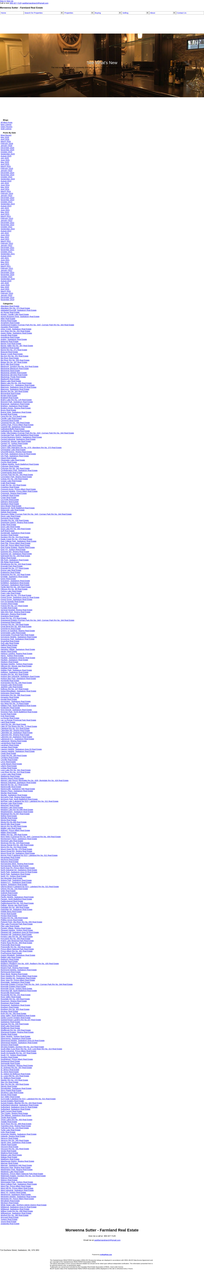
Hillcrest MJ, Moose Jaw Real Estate (16, 666)
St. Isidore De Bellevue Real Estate (15, 1074)
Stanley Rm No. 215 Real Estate (14, 1080)
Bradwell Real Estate (9, 398)
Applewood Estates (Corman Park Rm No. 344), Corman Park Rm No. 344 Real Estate (37, 325)
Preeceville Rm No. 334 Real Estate (16, 947)
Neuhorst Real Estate (10, 859)
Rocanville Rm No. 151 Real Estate (16, 995)
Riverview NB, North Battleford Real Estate (19, 991)
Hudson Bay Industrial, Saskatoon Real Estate (20, 676)
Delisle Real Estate (9, 512)
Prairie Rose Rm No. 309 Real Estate (16, 943)
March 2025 (6, 166)
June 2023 (5, 210)
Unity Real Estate (8, 1132)
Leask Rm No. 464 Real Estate (14, 755)
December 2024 (7, 173)
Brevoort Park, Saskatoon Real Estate (17, 402)
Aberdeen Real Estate (10, 306)
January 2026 (6, 146)
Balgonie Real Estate (9, 341)
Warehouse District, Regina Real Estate (17, 1161)
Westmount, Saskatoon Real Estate (16, 1194)
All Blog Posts (6, 122)
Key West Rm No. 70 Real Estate (15, 703)
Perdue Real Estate (9, 916)
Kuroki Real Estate (8, 714)
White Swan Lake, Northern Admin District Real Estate (24, 1205)
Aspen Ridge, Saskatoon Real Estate (16, 333)
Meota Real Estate (8, 820)
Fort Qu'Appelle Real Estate (12, 602)
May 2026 (5, 137)
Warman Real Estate (9, 1163)
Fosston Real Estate (9, 604)
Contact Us (181, 13)
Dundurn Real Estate (9, 535)
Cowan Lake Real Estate (11, 481)
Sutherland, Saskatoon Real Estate (15, 1109)
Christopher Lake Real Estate (13, 450)
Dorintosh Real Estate (10, 518)
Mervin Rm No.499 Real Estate (14, 826)
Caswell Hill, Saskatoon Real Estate (16, 427)
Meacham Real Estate (10, 805)
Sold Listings (6, 129)
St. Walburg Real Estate (11, 1078)
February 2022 (7, 243)
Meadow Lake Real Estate (12, 807)
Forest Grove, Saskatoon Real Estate (16, 599)
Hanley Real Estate (9, 651)
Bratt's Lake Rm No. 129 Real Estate (16, 400)
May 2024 (5, 187)
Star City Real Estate (9, 1082)
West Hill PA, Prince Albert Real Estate (17, 1188)
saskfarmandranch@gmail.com (107, 1240)
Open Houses (6, 127)
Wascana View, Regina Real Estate (16, 1167)
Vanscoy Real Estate (9, 1138)
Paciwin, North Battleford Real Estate (16, 899)
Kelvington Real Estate (10, 693)
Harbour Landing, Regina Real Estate (16, 654)
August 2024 (6, 181)
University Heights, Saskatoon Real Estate (18, 1134)
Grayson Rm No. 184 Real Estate (15, 624)
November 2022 (7, 225)
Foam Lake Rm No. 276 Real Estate (16, 595)
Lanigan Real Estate (9, 747)
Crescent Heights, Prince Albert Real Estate (19, 491)
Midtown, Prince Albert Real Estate (15, 830)
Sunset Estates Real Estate (12, 1101)
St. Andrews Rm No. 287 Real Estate (16, 1068)
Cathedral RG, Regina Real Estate (15, 431)
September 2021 (8, 254)
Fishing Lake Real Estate (11, 591)
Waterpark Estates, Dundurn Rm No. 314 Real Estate (23, 1176)
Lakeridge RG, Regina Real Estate (15, 730)
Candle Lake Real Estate (11, 418)
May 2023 (5, 212)
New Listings (6, 125)
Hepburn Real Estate (9, 662)
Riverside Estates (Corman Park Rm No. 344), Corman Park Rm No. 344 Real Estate (37, 984)
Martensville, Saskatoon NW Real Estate (18, 789)
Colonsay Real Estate (10, 466)
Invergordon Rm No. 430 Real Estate (16, 683)
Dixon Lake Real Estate (11, 516)
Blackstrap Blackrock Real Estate (15, 368)
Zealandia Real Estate (10, 1224)
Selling (125, 13)
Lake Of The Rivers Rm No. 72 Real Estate (19, 726)
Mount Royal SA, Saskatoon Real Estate (18, 853)
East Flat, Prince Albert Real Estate (15, 543)
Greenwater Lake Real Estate (13, 633)
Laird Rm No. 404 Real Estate (13, 724)
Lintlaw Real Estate (9, 768)
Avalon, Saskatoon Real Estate (14, 339)
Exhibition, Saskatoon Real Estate (15, 583)
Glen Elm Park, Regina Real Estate (15, 612)
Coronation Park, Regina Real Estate (16, 477)
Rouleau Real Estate (9, 1011)
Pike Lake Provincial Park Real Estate (17, 924)
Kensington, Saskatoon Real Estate (16, 701)
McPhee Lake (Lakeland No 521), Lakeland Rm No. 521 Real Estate (29, 801)
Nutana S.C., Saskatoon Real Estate (16, 882)
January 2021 (6, 270)
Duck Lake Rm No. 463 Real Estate (16, 529)
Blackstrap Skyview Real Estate (14, 375)
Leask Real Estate (8, 753)
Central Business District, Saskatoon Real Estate (21, 437)
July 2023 (5, 208)
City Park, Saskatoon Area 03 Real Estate (18, 454)
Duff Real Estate (7, 531)
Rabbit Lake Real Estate (11, 957)
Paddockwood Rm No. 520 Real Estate (17, 903)
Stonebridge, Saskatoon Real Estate (16, 1088)
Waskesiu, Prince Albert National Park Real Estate (22, 1174)
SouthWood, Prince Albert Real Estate (17, 1059)
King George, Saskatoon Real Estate (16, 710)
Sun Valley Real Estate (10, 1097)
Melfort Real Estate (9, 816)
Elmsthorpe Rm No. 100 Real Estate (16, 564)
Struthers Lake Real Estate (12, 1093)
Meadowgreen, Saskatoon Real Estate (17, 812)
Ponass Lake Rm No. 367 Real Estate (17, 936)
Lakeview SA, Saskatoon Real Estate (16, 737)
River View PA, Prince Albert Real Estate (18, 980)
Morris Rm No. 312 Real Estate (14, 847)
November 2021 (7, 250)
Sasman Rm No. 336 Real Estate (15, 1024)
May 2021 (5, 262)
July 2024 (5, 183)
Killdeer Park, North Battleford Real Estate (18, 706)
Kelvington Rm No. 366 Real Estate (16, 695)
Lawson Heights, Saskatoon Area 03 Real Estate (21, 749)
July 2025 (5, 158)
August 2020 (6, 281)
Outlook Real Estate (9, 893)
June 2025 (5, 160)
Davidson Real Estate (10, 504)
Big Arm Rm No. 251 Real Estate (14, 356)
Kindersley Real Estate (10, 708)
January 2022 (6, 245)
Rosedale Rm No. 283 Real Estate (15, 999)
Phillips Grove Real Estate (12, 920)
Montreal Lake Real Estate (12, 841)
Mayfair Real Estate (9, 793)
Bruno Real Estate (8, 410)
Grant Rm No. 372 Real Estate (14, 618)
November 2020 (7, 275)
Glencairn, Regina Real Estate (13, 614)
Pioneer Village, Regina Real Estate (16, 928)
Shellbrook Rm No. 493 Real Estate (16, 1030)
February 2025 (7, 168)
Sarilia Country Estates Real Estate (15, 1018)
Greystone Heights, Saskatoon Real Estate (19, 637)
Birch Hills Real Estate (10, 364)
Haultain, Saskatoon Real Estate (14, 660)
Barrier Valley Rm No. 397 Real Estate (17, 346)
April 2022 (5, 239)
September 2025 (8, 154)
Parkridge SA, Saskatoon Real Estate (16, 909)
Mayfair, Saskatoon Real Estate (14, 795)
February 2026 (7, 144)
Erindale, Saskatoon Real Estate (14, 577)
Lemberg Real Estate (10, 758)
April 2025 (5, 164)
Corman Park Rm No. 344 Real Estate (17, 475)
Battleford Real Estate (10, 348)
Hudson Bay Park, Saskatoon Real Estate (18, 678)
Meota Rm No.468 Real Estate (14, 822)
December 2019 (7, 297)
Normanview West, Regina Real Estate (17, 864)
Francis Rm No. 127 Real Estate (14, 606)
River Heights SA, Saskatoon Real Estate (18, 978)
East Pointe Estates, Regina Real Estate (18, 547)
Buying (98, 13)
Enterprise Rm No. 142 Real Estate (15, 574)
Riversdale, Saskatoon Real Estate (15, 982)
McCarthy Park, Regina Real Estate (16, 797)
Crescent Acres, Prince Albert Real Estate (18, 489)
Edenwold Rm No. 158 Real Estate (15, 556)
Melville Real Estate (9, 818)
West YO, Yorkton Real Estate (13, 1192)
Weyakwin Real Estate (10, 1201)
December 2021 (7, 248)
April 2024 (5, 189)
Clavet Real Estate (8, 458)
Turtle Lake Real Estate (11, 1130)
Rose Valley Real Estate (11, 997)
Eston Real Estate (8, 579)
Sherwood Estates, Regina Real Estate (17, 1032)
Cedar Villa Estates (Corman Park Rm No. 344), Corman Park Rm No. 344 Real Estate (37, 433)
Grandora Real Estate (10, 616)
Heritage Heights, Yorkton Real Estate (17, 664)
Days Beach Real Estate (11, 506)
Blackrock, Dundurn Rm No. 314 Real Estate (19, 366)
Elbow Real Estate (8, 558)
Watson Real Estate (9, 1180)
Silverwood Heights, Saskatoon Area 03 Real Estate (22, 1040)
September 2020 (8, 279)
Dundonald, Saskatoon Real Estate (15, 533)
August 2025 (6, 156)
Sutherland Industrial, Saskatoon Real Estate (20, 1105)
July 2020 (5, 283)
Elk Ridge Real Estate (10, 562)
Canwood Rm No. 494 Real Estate (15, 423)
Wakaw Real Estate (9, 1157)
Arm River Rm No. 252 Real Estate (15, 331)
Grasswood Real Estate (11, 622)
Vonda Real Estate (8, 1151)
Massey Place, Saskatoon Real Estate (17, 791)
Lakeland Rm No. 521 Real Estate (15, 728)
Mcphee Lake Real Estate (12, 803)
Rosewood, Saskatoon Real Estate (15, 1005)
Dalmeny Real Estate (10, 502)
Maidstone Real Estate (10, 776)
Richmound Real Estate (11, 972)
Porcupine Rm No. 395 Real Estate (15, 939)
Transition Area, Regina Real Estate (16, 1126)
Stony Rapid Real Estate (11, 1090)
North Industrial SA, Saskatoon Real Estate (19, 870)
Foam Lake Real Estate (11, 593)
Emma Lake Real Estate (11, 570)
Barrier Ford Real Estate (11, 344)
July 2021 (5, 258)
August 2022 (6, 231)
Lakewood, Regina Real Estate (14, 741)
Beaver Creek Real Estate (12, 354)
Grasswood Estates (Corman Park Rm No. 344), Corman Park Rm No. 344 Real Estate (37, 620)
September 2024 (8, 179)
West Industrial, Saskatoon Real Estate (17, 1190)
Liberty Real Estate (9, 766)
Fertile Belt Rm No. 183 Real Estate (16, 587)
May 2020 (5, 287)
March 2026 (6, 141)
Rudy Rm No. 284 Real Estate (13, 1013)
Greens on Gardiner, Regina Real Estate (18, 631)
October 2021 (6, 252)
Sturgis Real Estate (9, 1095)
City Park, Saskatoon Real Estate (15, 456)
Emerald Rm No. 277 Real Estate (15, 568)
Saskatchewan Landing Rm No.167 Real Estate (21, 1020)
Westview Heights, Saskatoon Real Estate (18, 1197)
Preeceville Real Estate (10, 945)
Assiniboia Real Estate (10, 337)
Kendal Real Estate (9, 699)
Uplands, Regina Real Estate (13, 1136)
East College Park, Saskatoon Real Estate (18, 541)
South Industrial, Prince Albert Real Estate (18, 1051)
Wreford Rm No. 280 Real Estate (14, 1215)
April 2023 (5, 214)
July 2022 (5, 233)
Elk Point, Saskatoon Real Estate (15, 560)
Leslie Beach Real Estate (11, 764)
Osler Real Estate (8, 891)
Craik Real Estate (8, 483)
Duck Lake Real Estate (10, 527)
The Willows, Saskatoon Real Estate (16, 1115)
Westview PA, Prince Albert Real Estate (17, 1199)
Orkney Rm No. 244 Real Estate (14, 889)
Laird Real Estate (8, 722)
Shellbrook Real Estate (10, 1028)
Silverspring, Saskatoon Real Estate (16, 1038)
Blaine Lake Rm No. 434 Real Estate (16, 383)
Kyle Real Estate (8, 716)
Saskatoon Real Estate (10, 1022)
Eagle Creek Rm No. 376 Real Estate (16, 539)
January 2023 (6, 220)
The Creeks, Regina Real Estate (14, 1113)
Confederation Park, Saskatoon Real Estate (19, 470)
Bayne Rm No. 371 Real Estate (14, 350)
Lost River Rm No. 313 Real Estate (15, 772)
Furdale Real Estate (9, 608)
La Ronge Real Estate (10, 718)
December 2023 (7, 198)
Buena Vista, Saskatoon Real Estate (16, 412)
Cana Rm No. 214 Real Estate (13, 416)
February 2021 (7, 268)
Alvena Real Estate (9, 321)
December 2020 (7, 273)
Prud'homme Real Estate (11, 953)
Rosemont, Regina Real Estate (14, 1001)
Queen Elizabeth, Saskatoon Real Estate (18, 955)
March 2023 (6, 216)
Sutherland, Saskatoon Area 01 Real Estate (19, 1107)
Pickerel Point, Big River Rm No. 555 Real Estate (21, 922)
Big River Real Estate (10, 358)
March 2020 (6, 291)
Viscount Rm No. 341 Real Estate (15, 1149)
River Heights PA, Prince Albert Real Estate (19, 976)
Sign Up (10, 1)
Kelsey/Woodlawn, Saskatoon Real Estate (18, 691)
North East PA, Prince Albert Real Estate (18, 868)
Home (3, 13)
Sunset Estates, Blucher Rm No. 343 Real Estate (21, 1103)
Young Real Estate (8, 1222)
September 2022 (8, 229)
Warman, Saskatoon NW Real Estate (16, 1165)
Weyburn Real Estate (10, 1203)
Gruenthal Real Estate (10, 641)
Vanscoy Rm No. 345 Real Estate (15, 1140)
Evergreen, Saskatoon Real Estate (15, 581)
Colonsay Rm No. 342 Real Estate (15, 468)
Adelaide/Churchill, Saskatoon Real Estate (18, 310)
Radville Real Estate (9, 961)
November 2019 (7, 300)
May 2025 (5, 162)
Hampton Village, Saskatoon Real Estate (18, 649)
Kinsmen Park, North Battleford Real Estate (19, 712)
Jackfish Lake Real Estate (12, 687)
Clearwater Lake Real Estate (13, 460)
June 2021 (5, 260)
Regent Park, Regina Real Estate (15, 968)
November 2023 (7, 200)
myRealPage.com (106, 1254)
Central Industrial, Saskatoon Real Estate (18, 439)
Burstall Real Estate (9, 414)
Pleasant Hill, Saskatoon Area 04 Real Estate (20, 932)
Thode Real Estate (8, 1117)
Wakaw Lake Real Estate (11, 1155)
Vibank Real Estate (9, 1145)
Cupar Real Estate (8, 497)
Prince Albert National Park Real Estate (17, 949)
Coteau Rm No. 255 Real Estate (14, 479)
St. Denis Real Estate (10, 1072)
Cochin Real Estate (9, 462)
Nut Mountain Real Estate (11, 878)
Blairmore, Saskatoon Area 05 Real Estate (18, 387)
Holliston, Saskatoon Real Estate (14, 672)
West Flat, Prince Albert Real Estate (16, 1186)
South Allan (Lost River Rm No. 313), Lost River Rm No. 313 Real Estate (31, 1049)
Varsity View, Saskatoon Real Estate (16, 1142)
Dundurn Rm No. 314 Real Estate (15, 537)
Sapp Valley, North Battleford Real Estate (18, 1016)
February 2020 (7, 293)
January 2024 (6, 196)
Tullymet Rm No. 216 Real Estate (15, 1128)
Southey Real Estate (9, 1057)
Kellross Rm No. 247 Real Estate (14, 689)
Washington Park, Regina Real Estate (17, 1169)
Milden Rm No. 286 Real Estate (14, 835)
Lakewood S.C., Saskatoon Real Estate (17, 739)
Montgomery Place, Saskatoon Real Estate (19, 839)
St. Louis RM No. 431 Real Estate (15, 1076)
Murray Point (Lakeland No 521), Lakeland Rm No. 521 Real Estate (29, 855)
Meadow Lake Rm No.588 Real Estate (17, 810)
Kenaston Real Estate (10, 697)
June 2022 (5, 235)
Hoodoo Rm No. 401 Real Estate (14, 674)
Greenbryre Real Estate (11, 629)
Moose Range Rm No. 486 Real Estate (17, 845)
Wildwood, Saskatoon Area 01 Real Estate (18, 1207)
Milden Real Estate (9, 832)
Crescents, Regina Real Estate (14, 493)
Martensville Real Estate (11, 787)
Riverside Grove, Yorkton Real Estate (16, 988)
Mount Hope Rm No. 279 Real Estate (16, 849)
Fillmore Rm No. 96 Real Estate (14, 589)
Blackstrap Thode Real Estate (13, 377)
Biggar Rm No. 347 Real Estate (14, 362)
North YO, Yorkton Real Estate (13, 876)
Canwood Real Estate (10, 420)
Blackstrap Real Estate (10, 371)
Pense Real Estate (8, 914)
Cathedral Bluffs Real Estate (13, 429)
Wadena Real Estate (9, 1153)
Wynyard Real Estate (10, 1217)
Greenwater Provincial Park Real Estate (17, 635)
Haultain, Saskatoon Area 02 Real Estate (18, 658)
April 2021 (5, 264)
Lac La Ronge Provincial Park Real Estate (18, 720)
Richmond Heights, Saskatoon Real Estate (19, 970)
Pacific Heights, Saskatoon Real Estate (17, 897)
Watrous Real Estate (9, 1178)
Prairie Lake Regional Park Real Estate (17, 941)
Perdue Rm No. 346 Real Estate (14, 918)
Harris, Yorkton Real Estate (12, 656)
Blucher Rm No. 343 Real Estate (14, 391)
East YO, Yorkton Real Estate (13, 549)
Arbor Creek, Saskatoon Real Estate (16, 329)
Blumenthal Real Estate (11, 393)
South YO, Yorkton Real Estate (14, 1055)
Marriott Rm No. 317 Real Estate (14, 785)
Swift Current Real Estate (11, 1111)
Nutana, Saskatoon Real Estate (14, 884)
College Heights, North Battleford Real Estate (20, 464)
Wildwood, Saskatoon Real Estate (15, 1209)
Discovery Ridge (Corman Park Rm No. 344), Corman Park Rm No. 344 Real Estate (36, 514)
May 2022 (5, 237)
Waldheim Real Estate (10, 1159)
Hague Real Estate (9, 647)
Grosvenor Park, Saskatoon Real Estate (17, 639)
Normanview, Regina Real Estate (15, 866)
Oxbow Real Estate (9, 895)
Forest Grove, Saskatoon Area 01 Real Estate (20, 597)
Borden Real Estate (9, 396)
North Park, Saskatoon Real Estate (15, 874)
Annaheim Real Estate (10, 323)
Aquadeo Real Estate (10, 327)
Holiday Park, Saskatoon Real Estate (16, 670)
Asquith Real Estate (9, 335)
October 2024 (6, 177)
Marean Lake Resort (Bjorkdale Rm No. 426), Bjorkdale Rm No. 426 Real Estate (34, 780)
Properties (68, 13)
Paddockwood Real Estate (12, 901)
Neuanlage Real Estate (10, 857)
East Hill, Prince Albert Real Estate (15, 545)
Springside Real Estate (10, 1063)
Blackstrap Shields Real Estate (14, 373)
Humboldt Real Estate (10, 681)
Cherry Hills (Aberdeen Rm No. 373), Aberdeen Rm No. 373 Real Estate (31, 448)
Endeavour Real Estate (10, 572)
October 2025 (6, 152)
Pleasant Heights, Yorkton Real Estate (17, 930)
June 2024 (5, 185)
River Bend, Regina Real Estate (14, 974)
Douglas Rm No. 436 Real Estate (15, 520)
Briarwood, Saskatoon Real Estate (15, 404)
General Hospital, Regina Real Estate (16, 610)
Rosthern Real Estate (10, 1007)
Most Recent (6, 135)
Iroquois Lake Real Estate (12, 685)
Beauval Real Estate (9, 352)
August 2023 (6, 206)
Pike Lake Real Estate (10, 926)
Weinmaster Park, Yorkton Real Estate (17, 1182)
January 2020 (6, 295)
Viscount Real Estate (9, 1147)
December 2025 (7, 148)
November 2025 (7, 150)
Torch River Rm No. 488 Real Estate (16, 1124)
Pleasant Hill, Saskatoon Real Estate (16, 934)
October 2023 (6, 202)
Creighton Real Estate (10, 487)
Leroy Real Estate (8, 762)
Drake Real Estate (8, 525)
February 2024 (7, 193)
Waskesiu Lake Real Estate (12, 1172)
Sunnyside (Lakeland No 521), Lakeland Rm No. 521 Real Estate (28, 1099)
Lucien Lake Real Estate (11, 774)
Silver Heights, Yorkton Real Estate (15, 1036)
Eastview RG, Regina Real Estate (15, 552)
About (152, 13)
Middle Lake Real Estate (11, 828)
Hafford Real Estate (9, 645)
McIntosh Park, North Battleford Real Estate (19, 799)
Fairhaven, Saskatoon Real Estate (15, 585)
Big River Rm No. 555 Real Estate (15, 360)
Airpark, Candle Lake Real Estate (15, 314)
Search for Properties (34, 13)
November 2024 (7, 175)
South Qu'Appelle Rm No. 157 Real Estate (19, 1053)
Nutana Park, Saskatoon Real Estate (16, 880)
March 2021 (6, 266)
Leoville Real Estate (9, 760)
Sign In (3, 1)
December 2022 (7, 223)
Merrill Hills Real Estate (10, 824)
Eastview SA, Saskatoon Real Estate (16, 554)
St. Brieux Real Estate (10, 1070)
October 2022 (6, 227)
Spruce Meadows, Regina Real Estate (17, 1065)
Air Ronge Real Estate (10, 312)
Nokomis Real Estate (9, 862)
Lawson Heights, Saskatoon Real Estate (18, 751)
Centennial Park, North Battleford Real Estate (20, 435)
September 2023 (8, 204)
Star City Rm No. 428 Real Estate (15, 1084)
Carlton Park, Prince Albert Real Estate (17, 425)
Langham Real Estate (10, 745)
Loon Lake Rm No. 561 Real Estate (16, 770)
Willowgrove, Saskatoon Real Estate (16, 1213)
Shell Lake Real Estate (10, 1026)
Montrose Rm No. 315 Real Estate (15, 843)
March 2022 (6, 241)
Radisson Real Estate (10, 959)
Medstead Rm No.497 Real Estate (15, 814)
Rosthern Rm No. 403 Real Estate (15, 1009)
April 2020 (5, 289)
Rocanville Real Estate (10, 993)
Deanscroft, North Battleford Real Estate (18, 508)
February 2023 (7, 218)
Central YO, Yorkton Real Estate (14, 443)
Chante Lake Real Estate (11, 445)
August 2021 (6, 256)
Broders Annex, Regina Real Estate (16, 408)
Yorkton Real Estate (9, 1219)
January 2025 (6, 171)
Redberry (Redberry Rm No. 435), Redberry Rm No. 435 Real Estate (30, 964)
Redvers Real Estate (9, 966)
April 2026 (5, 139)
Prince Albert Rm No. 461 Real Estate (17, 951)
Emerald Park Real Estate (12, 566)
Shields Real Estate (9, 1034)
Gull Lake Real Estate (10, 643)
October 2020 (6, 277)
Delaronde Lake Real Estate (12, 510)
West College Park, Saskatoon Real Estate (19, 1184)
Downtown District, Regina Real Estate (17, 522)
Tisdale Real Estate (9, 1122)
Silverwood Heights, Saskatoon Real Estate (19, 1043)
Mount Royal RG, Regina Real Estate (16, 851)
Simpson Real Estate (9, 1045)
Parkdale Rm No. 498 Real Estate (15, 907)
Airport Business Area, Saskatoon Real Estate (20, 316)
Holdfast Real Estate (9, 668)
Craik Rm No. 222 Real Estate (13, 485)
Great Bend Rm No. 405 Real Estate (16, 626)
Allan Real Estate (8, 319)
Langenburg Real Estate (11, 743)
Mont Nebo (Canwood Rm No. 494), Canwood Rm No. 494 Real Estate (31, 837)
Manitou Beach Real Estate (12, 778)
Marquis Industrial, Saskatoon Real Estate (18, 783)
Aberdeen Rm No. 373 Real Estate (15, 308)
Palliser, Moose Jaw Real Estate (14, 905)
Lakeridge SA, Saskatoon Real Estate (17, 733)
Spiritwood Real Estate (10, 1061)
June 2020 (5, 285)
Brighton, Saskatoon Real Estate (14, 406)
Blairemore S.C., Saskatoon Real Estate (18, 385)
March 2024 (6, 191)
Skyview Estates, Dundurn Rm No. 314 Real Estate (22, 1047)
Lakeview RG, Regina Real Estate (15, 735)
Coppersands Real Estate (11, 473)
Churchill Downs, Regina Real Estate (16, 452)
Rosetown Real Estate (10, 1003)
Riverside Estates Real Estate (13, 986)
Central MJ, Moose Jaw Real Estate (16, 441)
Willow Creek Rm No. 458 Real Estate (17, 1211)
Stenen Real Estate (9, 1086)
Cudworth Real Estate (10, 495)
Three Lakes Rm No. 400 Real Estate (16, 1120)
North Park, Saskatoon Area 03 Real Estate (19, 872)
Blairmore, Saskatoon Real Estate (15, 389)
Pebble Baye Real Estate (11, 912)
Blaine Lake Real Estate (11, 381)
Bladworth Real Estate (10, 379)
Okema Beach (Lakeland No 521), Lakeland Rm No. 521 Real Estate (30, 887)
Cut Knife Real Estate (10, 500)
